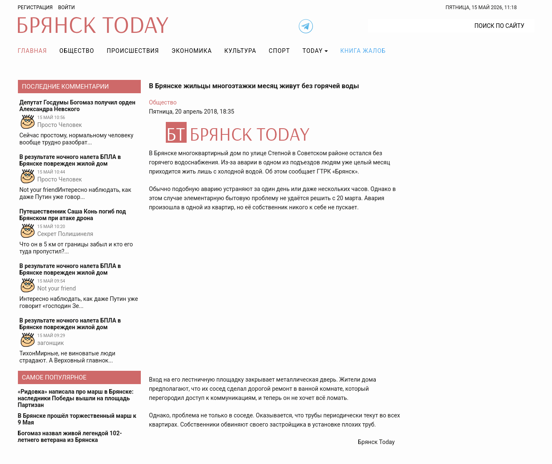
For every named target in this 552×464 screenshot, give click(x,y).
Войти (66, 7)
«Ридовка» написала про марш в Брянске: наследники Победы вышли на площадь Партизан (76, 398)
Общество (77, 50)
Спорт (279, 50)
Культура (240, 50)
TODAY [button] (312, 50)
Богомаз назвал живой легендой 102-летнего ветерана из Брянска (70, 436)
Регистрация (35, 7)
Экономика (192, 50)
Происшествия (133, 50)
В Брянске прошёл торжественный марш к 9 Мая (77, 419)
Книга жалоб (363, 50)
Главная (32, 50)
